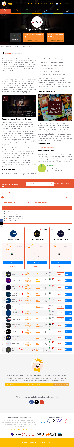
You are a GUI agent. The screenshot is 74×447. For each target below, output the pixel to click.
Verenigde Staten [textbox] (7, 202)
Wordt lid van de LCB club (61, 385)
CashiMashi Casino (18, 343)
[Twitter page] (53, 421)
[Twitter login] (36, 402)
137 (45, 229)
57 (69, 229)
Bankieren (47, 11)
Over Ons (12, 429)
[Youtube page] (67, 421)
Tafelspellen (15, 37)
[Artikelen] (32, 4)
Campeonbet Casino (61, 239)
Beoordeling (66, 183)
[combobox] (9, 203)
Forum (37, 11)
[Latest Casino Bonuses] (7, 3)
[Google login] (42, 402)
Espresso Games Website (46, 147)
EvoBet (14, 274)
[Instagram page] (62, 421)
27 (21, 229)
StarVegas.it (16, 336)
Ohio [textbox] (19, 202)
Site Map (50, 442)
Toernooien (58, 11)
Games (26, 11)
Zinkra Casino (16, 280)
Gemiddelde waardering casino (55, 37)
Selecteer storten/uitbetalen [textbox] (39, 202)
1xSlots (14, 331)
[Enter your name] (15, 384)
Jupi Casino (16, 319)
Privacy (32, 442)
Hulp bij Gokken (41, 442)
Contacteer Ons (23, 429)
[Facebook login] (31, 402)
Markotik (8, 53)
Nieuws (68, 11)
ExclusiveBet (16, 324)
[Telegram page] (43, 421)
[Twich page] (58, 421)
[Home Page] (3, 46)
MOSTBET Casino (13, 239)
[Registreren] (62, 4)
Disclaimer (24, 442)
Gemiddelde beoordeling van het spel (34, 37)
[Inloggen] (69, 4)
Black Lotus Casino (37, 239)
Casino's (5, 11)
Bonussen (16, 11)
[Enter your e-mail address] (39, 384)
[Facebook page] (48, 421)
